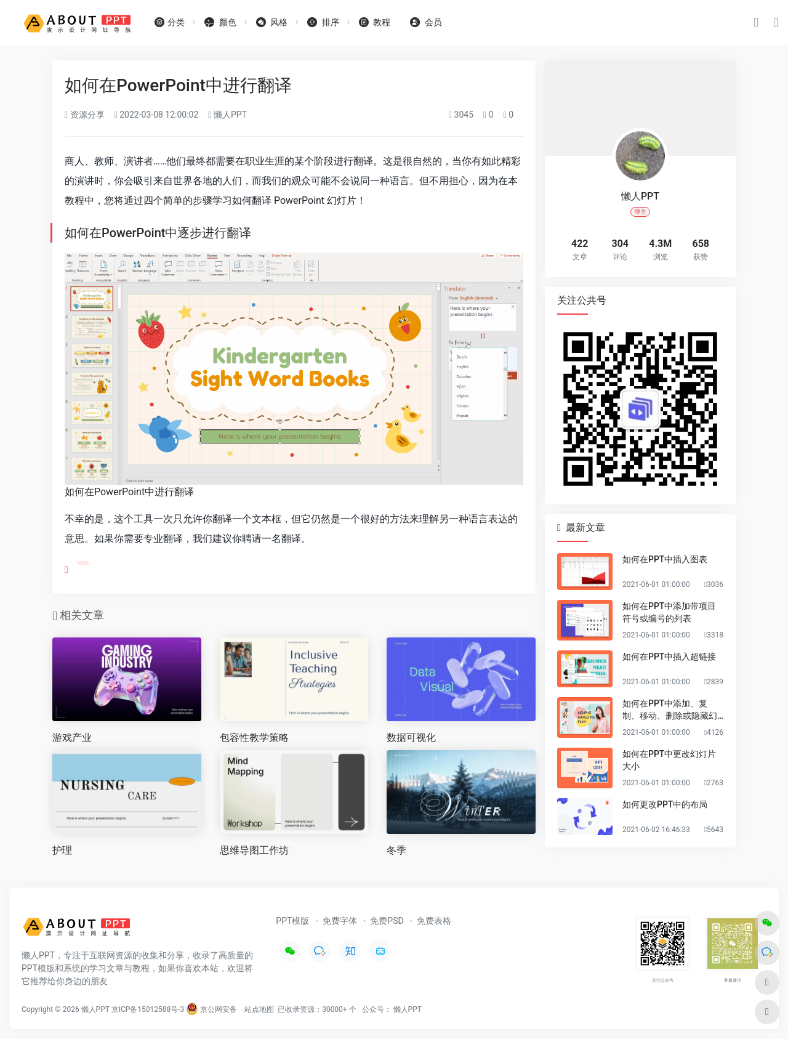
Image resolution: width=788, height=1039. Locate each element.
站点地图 (259, 1009)
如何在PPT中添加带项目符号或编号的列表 (669, 612)
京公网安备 (211, 1009)
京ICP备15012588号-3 (148, 1009)
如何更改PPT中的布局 (664, 804)
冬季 (396, 850)
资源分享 (85, 114)
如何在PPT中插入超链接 (669, 656)
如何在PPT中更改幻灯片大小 (669, 760)
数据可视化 (411, 737)
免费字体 (340, 921)
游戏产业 (72, 737)
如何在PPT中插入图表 (664, 559)
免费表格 (434, 921)
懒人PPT (227, 114)
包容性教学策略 (254, 737)
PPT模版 (292, 921)
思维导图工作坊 (254, 850)
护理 (62, 850)
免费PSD (386, 921)
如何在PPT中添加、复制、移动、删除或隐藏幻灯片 (669, 710)
